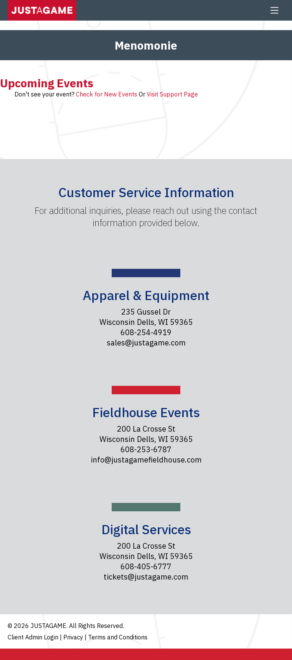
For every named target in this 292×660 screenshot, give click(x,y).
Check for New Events (106, 94)
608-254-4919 (146, 332)
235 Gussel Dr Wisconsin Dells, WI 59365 (146, 317)
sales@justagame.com (146, 342)
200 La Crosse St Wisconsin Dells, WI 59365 (146, 434)
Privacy (74, 637)
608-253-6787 (146, 449)
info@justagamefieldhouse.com (146, 459)
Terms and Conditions (118, 637)
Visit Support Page (172, 94)
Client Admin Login (34, 637)
